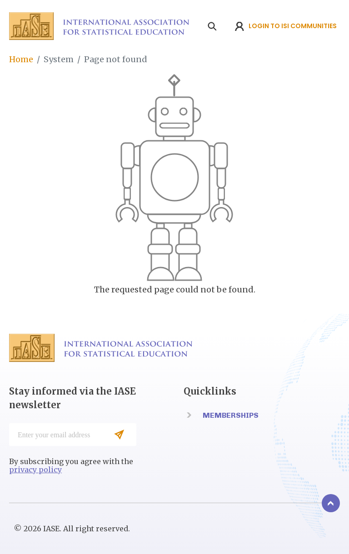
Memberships (231, 415)
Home (21, 59)
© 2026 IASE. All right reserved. (72, 528)
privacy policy (35, 469)
